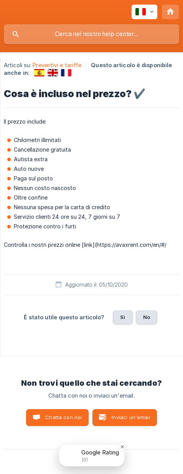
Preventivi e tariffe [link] (57, 65)
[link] (39, 72)
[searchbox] (91, 34)
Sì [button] (122, 317)
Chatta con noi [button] (63, 417)
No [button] (146, 317)
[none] (144, 12)
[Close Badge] (122, 447)
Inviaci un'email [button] (131, 417)
